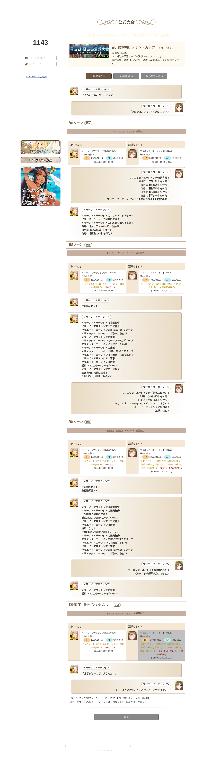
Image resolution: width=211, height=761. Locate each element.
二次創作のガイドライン (120, 746)
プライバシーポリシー (75, 746)
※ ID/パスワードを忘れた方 (36, 77)
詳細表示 (128, 76)
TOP (33, 4)
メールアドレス (25, 58)
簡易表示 (100, 76)
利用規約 (60, 746)
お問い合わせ (40, 129)
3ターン (130, 131)
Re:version (150, 746)
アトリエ (105, 4)
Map (88, 123)
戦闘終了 (140, 131)
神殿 (57, 4)
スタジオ (130, 4)
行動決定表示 (156, 76)
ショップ (154, 4)
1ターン (112, 131)
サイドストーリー (40, 99)
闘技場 (178, 4)
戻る (126, 717)
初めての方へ (40, 123)
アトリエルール (40, 114)
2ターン (121, 131)
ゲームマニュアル (40, 105)
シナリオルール (40, 110)
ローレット (81, 4)
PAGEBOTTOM (202, 752)
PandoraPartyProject (40, 19)
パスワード (25, 64)
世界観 (40, 93)
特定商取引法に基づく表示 (97, 746)
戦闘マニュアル (40, 118)
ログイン (32, 71)
